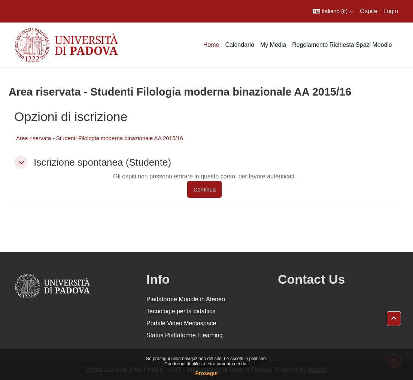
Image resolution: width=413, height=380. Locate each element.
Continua (204, 189)
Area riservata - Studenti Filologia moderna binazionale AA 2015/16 (99, 138)
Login (390, 11)
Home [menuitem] (211, 45)
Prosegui (206, 373)
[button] (332, 11)
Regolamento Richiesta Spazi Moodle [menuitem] (342, 45)
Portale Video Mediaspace (181, 323)
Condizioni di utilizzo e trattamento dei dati (206, 364)
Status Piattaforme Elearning (184, 335)
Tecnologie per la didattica (181, 311)
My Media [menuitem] (273, 45)
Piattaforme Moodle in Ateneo (185, 299)
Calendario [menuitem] (239, 45)
